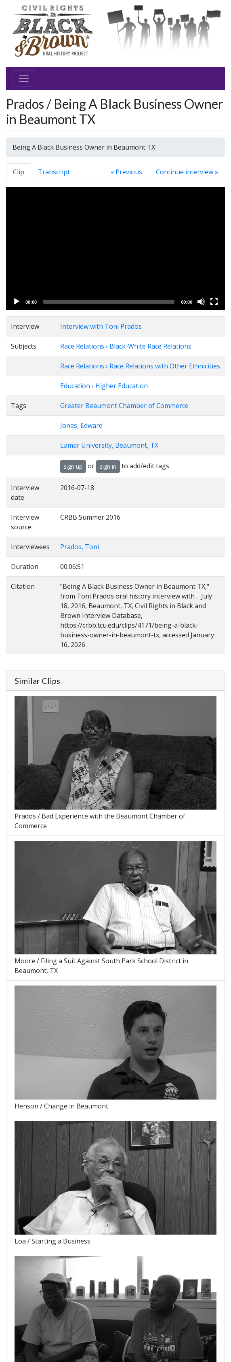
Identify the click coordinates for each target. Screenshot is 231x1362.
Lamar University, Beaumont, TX (109, 445)
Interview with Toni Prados (101, 326)
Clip (18, 171)
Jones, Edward (81, 425)
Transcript (54, 171)
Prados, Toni (79, 546)
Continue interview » (187, 171)
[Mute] (201, 302)
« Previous (126, 171)
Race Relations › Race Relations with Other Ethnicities (140, 366)
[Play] (17, 302)
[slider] (108, 302)
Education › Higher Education (104, 385)
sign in (108, 466)
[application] (115, 248)
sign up (73, 466)
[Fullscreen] (214, 302)
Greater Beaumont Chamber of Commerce (124, 405)
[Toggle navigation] (24, 78)
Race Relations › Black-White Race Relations (125, 346)
